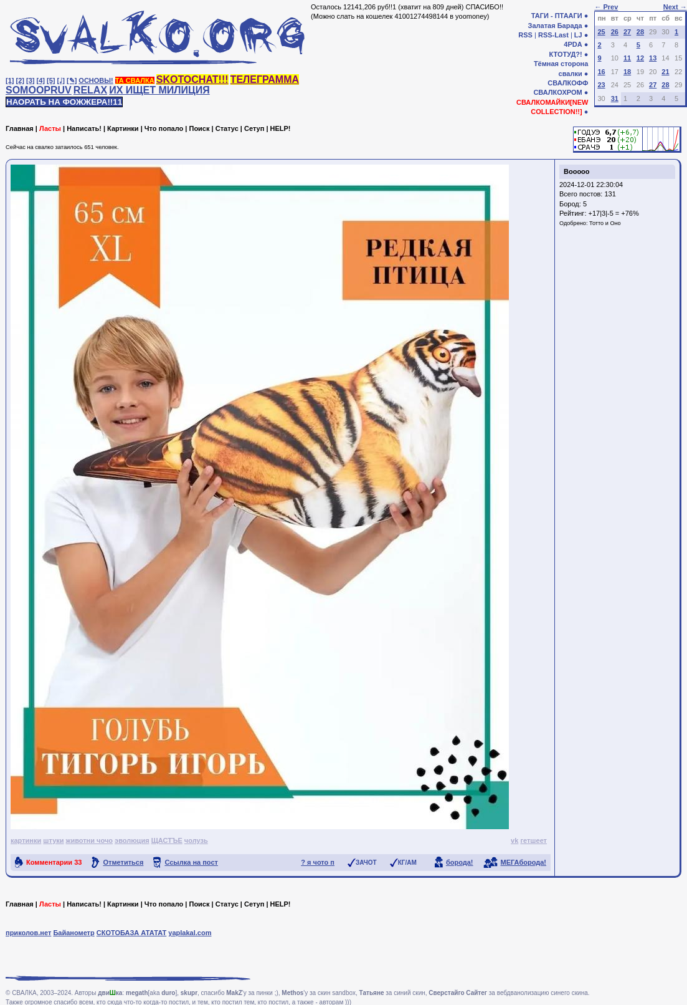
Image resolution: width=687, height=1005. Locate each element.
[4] (41, 80)
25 (601, 32)
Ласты (50, 128)
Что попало (164, 128)
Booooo (577, 171)
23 (601, 85)
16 (601, 71)
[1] (10, 80)
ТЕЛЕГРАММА (264, 79)
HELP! (280, 128)
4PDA (573, 44)
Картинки (123, 128)
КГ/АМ (407, 862)
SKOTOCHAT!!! (192, 79)
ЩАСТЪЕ (166, 840)
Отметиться (123, 862)
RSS (525, 35)
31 (614, 98)
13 (652, 58)
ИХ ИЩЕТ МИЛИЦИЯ (159, 90)
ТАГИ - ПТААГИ (556, 15)
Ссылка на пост (191, 862)
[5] (51, 80)
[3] (30, 80)
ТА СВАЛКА (134, 80)
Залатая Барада (555, 25)
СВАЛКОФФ (567, 83)
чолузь (196, 840)
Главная (20, 128)
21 (665, 71)
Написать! (84, 128)
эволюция (132, 840)
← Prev (606, 7)
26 (614, 32)
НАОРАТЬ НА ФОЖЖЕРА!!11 (64, 102)
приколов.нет (28, 932)
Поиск (199, 128)
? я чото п (317, 862)
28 (640, 32)
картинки (26, 840)
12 (640, 58)
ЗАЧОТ (366, 862)
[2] (20, 80)
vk (514, 840)
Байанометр (73, 932)
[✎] (72, 80)
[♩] (61, 80)
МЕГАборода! (523, 862)
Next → (675, 7)
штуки (53, 840)
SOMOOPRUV (39, 90)
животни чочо (89, 840)
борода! (459, 862)
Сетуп (254, 128)
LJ (578, 35)
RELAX (90, 90)
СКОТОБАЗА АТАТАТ (132, 932)
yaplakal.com (189, 932)
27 (627, 32)
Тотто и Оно (605, 223)
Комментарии (54, 862)
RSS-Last (553, 35)
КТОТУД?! (565, 54)
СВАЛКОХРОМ (557, 92)
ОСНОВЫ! (95, 80)
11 (627, 58)
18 (627, 71)
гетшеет (533, 840)
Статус (227, 128)
